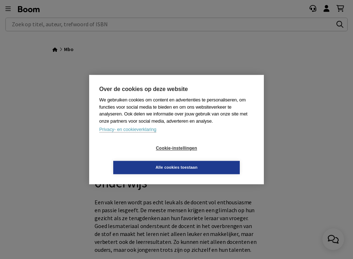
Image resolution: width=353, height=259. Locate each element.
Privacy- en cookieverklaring (127, 139)
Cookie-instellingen (133, 157)
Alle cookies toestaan (219, 157)
